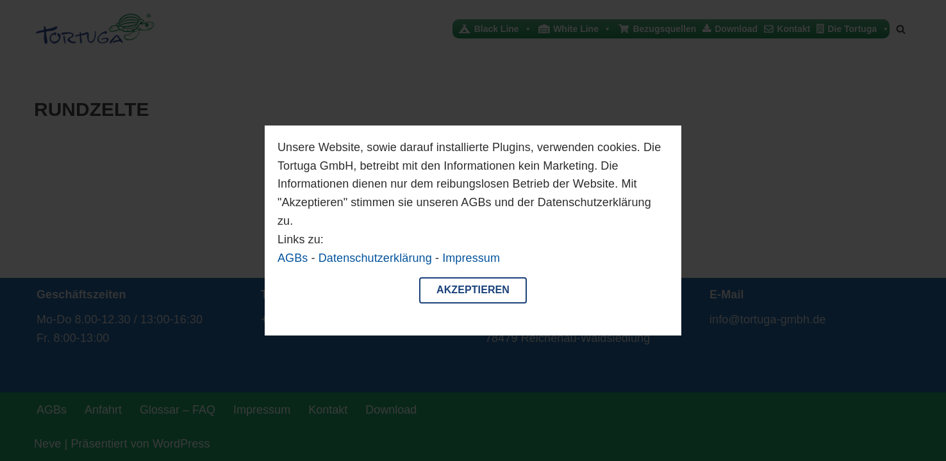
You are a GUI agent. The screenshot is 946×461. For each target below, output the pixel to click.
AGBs (293, 258)
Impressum (471, 258)
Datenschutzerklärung (375, 258)
